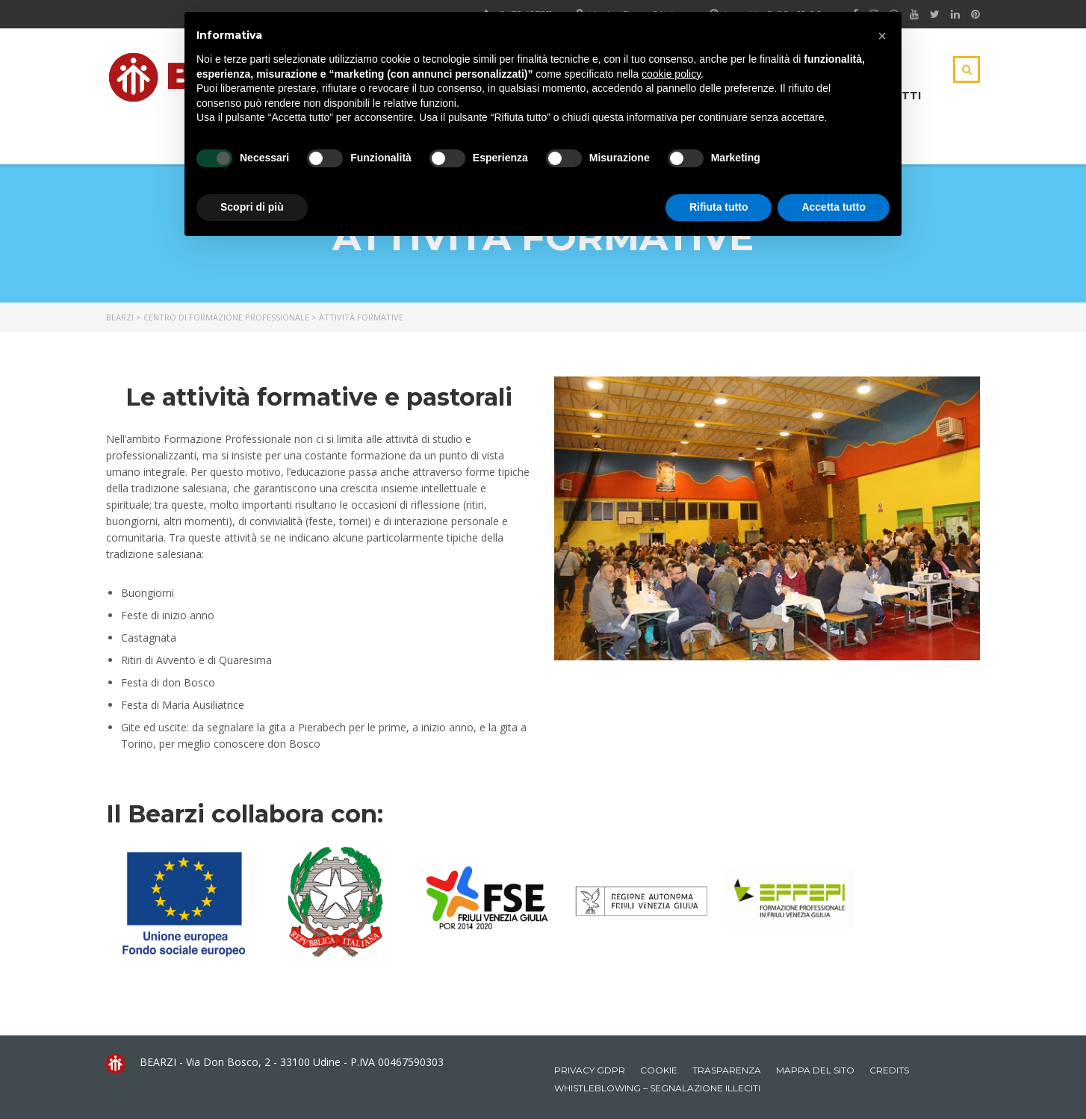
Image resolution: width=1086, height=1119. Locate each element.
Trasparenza (726, 1070)
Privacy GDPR (589, 1070)
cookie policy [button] (671, 74)
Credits (889, 1070)
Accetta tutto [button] (833, 207)
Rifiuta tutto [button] (718, 207)
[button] (882, 36)
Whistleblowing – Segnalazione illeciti (657, 1088)
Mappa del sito (815, 1070)
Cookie (658, 1070)
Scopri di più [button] (252, 207)
